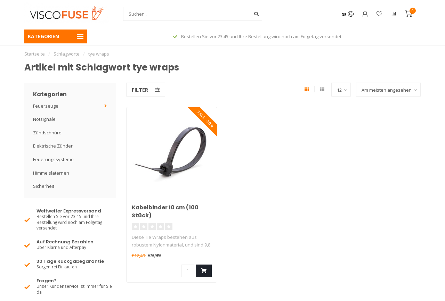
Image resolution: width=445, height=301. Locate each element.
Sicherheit (43, 186)
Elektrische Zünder (53, 146)
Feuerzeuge (45, 106)
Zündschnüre (47, 132)
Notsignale (44, 119)
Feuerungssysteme (53, 159)
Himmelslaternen (51, 173)
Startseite (34, 54)
